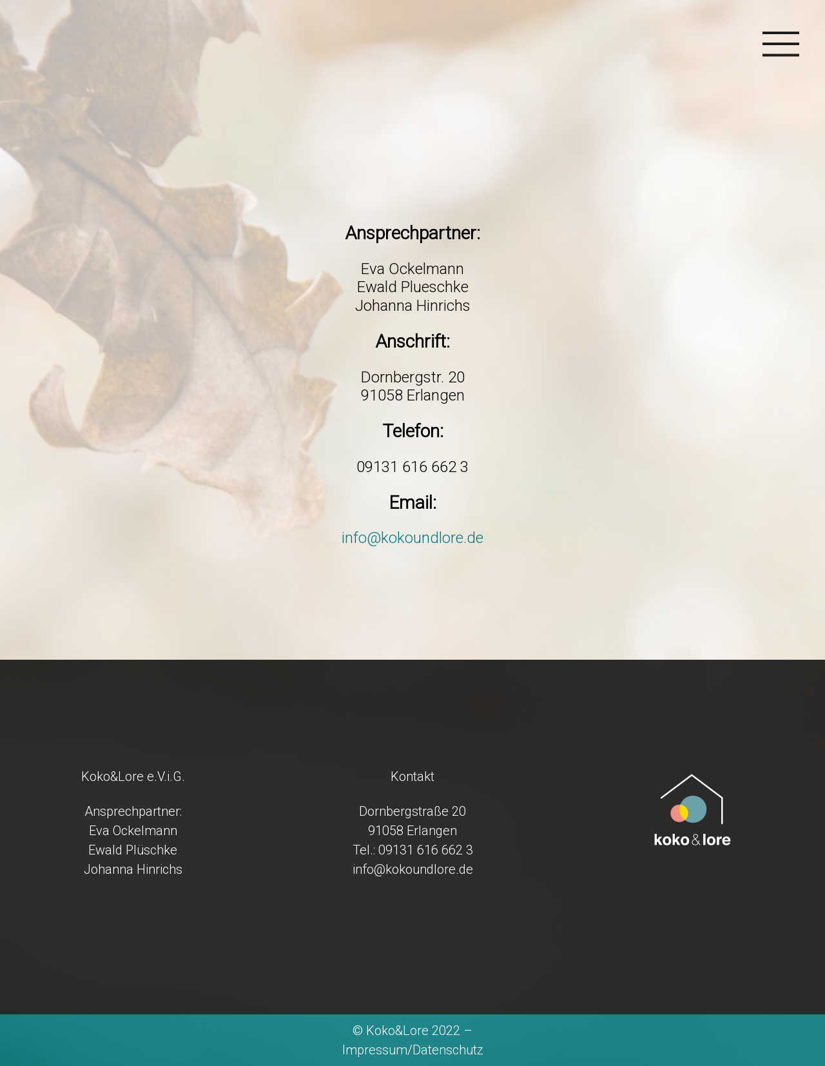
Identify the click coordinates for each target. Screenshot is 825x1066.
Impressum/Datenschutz (412, 1050)
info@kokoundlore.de (412, 538)
